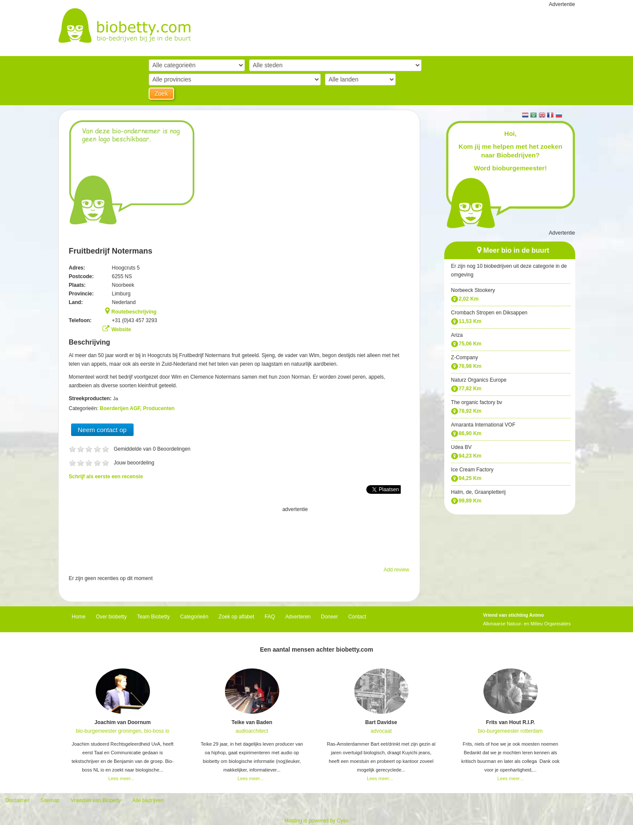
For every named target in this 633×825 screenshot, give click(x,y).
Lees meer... (121, 778)
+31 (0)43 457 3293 (134, 320)
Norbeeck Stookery (473, 290)
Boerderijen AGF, (121, 408)
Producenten (159, 408)
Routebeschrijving (134, 312)
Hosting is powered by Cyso (316, 821)
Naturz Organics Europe (479, 380)
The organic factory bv (476, 402)
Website (121, 329)
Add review (396, 570)
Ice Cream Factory (472, 470)
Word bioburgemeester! (510, 168)
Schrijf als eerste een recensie (106, 477)
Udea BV (461, 447)
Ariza (457, 335)
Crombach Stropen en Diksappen (489, 313)
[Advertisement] (239, 535)
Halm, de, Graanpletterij (478, 492)
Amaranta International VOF (483, 425)
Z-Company (464, 357)
